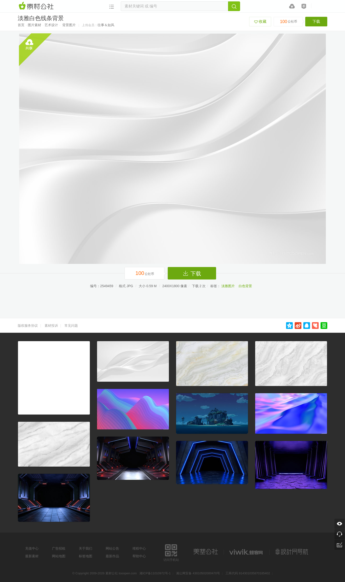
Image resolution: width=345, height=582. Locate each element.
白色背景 (245, 286)
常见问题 (71, 325)
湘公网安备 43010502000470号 (198, 573)
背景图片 (69, 25)
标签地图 (85, 556)
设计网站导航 (292, 552)
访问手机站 (171, 552)
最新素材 (32, 556)
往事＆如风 (106, 25)
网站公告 (112, 548)
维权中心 (139, 548)
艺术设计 (51, 25)
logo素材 (246, 552)
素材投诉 (51, 325)
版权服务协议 (28, 325)
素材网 (37, 6)
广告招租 (58, 548)
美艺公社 (205, 552)
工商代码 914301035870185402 (247, 573)
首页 (21, 25)
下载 (316, 21)
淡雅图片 (228, 286)
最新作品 (112, 556)
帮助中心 (139, 556)
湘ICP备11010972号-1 (155, 573)
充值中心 (32, 548)
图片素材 (34, 25)
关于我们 (85, 548)
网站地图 (58, 556)
